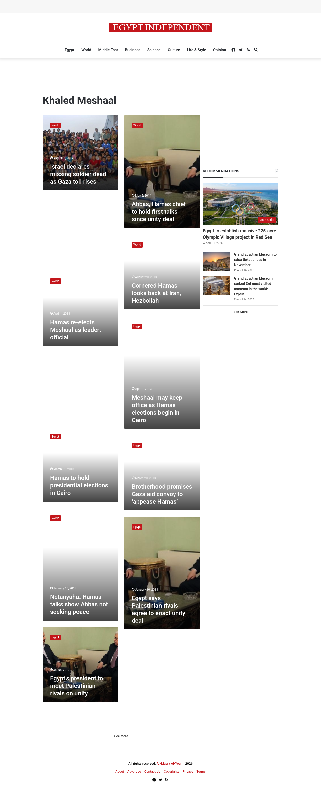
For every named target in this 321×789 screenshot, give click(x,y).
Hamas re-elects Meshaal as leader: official (75, 330)
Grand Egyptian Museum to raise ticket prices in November (255, 259)
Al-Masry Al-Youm (170, 764)
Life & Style (196, 50)
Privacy (188, 772)
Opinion (219, 50)
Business (132, 50)
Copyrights (171, 772)
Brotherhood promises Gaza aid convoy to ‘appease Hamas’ (162, 494)
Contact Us (152, 772)
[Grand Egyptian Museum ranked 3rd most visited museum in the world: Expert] (216, 285)
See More (121, 736)
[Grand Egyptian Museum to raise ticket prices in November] (216, 261)
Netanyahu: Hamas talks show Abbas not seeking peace (79, 604)
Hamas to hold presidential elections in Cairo (79, 485)
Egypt (69, 50)
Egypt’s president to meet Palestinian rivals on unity (76, 686)
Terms (201, 772)
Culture (174, 50)
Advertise (134, 772)
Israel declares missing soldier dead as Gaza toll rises (78, 174)
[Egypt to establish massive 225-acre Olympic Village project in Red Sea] (240, 204)
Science (154, 50)
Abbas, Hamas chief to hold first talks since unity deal (159, 212)
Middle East (108, 50)
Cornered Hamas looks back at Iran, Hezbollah (156, 293)
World (86, 50)
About (119, 772)
